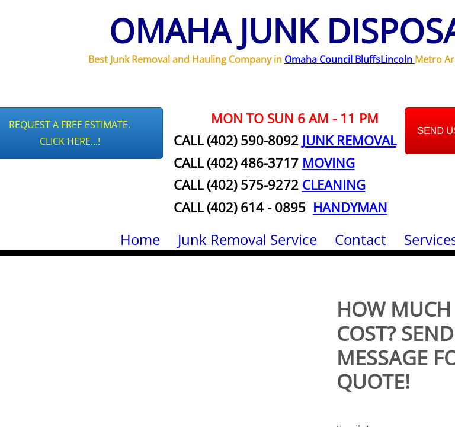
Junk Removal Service (247, 239)
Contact (360, 239)
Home (140, 239)
